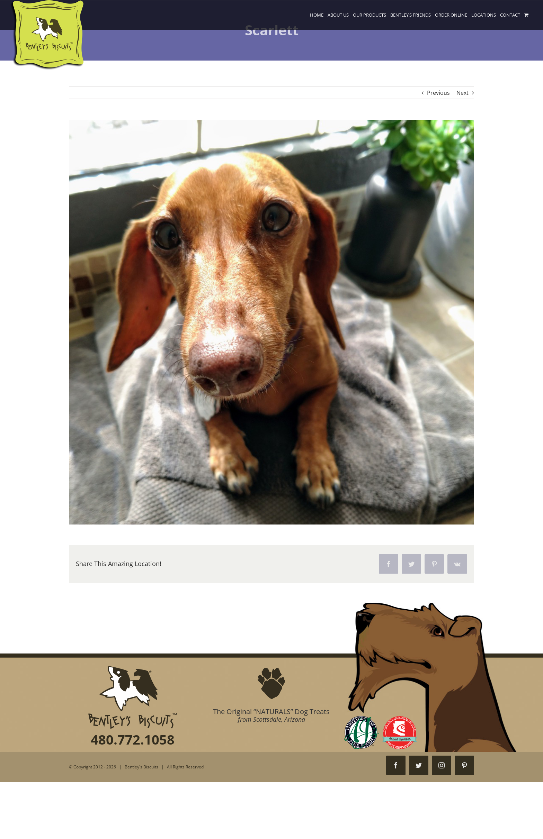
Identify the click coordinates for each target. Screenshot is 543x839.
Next (462, 93)
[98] (271, 322)
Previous (438, 93)
